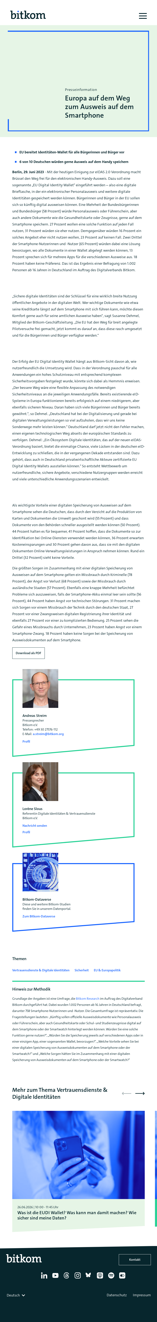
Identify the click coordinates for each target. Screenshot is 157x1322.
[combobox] (16, 1295)
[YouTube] (56, 1278)
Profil (26, 741)
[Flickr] (123, 1278)
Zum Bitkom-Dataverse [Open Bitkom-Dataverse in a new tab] (38, 916)
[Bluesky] (89, 1278)
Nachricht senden (34, 825)
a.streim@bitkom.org (48, 734)
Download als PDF (28, 653)
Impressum (142, 1295)
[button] (140, 1093)
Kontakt (134, 1259)
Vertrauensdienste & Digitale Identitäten (41, 970)
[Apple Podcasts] (100, 1278)
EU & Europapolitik (107, 970)
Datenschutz (117, 1295)
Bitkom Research (87, 998)
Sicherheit (82, 970)
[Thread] (67, 1278)
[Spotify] (112, 1278)
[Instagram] (78, 1278)
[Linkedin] (45, 1278)
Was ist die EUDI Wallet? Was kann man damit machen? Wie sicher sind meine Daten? (76, 1215)
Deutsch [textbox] (13, 1295)
